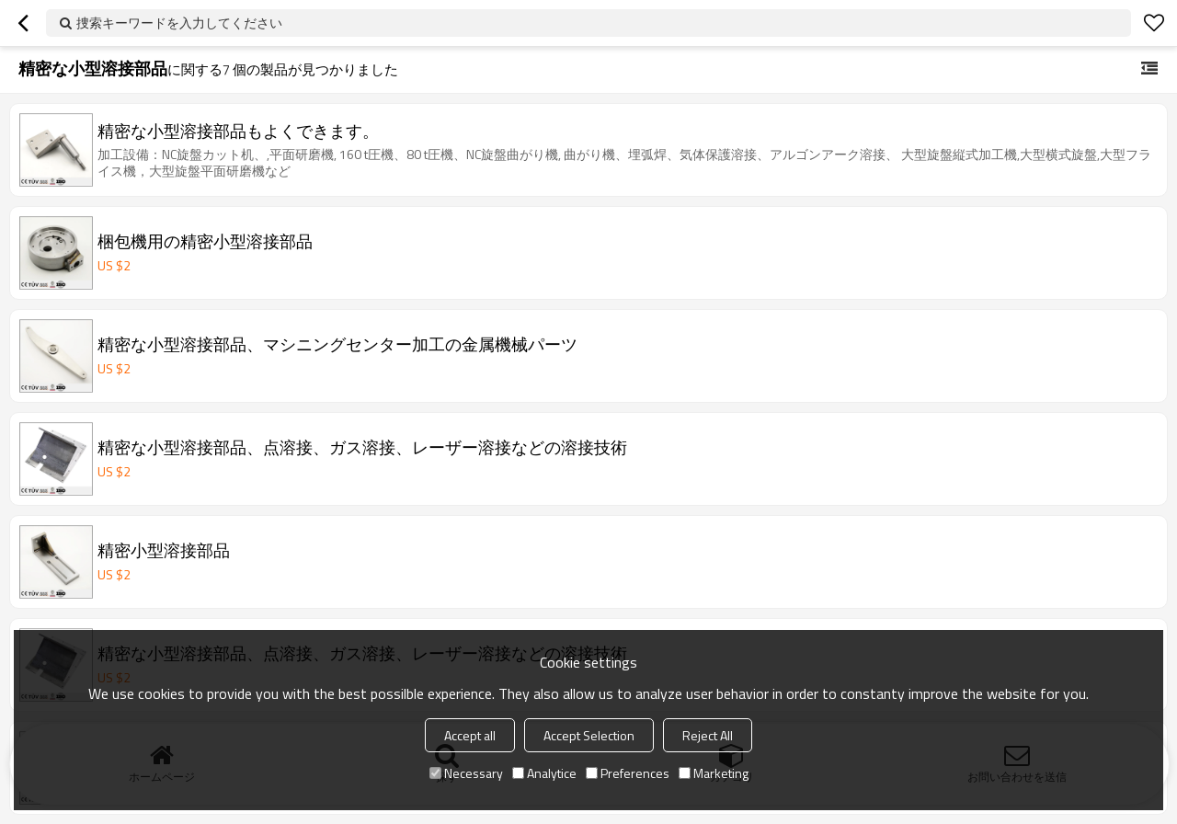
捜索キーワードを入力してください (179, 22)
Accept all (470, 735)
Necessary (466, 773)
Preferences (627, 773)
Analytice (544, 773)
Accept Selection (588, 735)
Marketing (713, 773)
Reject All (707, 735)
